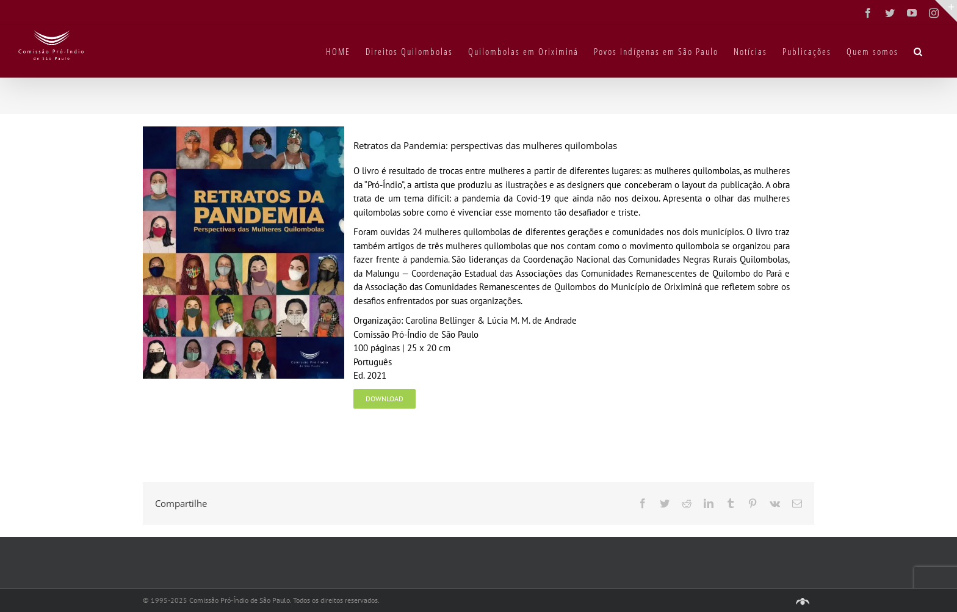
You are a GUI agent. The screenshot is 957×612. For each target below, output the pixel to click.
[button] (918, 50)
